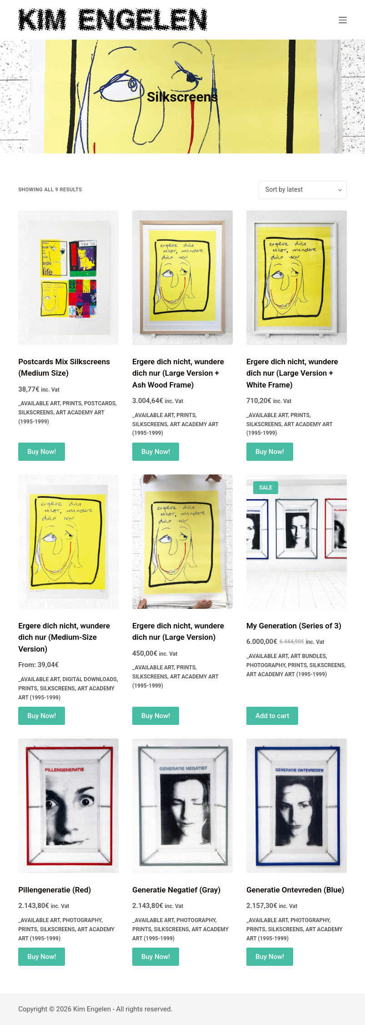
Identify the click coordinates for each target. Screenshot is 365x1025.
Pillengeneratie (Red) (54, 889)
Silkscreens (35, 412)
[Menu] (343, 20)
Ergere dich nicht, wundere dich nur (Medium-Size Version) (64, 637)
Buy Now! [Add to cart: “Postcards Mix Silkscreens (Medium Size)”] (41, 452)
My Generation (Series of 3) (293, 625)
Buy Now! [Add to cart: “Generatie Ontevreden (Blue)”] (269, 957)
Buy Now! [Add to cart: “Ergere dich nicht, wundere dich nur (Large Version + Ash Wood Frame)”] (155, 452)
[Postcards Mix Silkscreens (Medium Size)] (68, 277)
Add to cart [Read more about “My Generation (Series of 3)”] (272, 716)
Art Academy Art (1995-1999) (286, 674)
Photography (265, 665)
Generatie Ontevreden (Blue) (295, 889)
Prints (71, 403)
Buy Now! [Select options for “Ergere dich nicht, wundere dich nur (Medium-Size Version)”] (41, 716)
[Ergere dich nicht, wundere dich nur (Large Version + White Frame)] (296, 277)
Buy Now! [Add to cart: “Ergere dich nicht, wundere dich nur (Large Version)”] (155, 716)
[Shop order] (302, 190)
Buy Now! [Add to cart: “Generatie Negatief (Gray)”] (155, 957)
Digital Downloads (89, 679)
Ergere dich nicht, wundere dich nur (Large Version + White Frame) (292, 373)
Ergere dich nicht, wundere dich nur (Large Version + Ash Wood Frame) (178, 373)
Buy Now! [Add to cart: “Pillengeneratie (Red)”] (41, 957)
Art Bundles (308, 656)
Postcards (99, 403)
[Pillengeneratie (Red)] (68, 806)
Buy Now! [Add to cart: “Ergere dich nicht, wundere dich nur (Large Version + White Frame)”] (269, 452)
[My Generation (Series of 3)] (296, 541)
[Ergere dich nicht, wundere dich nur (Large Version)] (182, 541)
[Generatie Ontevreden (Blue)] (296, 806)
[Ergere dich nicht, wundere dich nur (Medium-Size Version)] (68, 541)
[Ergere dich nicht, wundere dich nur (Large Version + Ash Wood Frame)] (182, 277)
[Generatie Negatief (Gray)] (182, 806)
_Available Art (39, 403)
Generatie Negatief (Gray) (176, 889)
